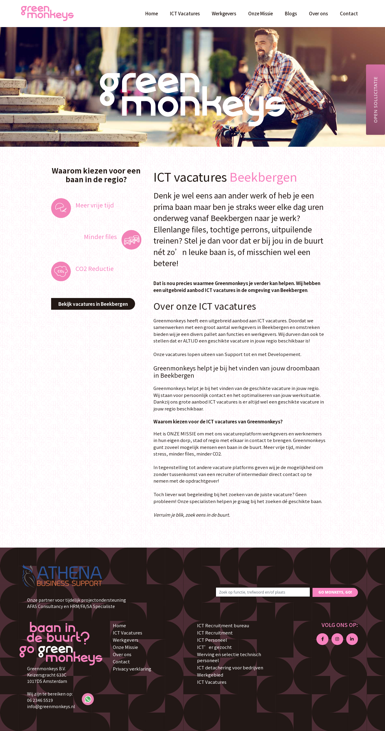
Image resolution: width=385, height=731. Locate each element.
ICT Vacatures (185, 13)
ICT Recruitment (215, 632)
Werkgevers (224, 13)
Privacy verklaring (132, 668)
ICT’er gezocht (214, 647)
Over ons (318, 13)
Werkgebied (210, 674)
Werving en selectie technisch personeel (229, 657)
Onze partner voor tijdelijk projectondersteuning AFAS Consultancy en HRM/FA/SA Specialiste (76, 603)
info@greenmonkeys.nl (51, 706)
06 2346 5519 (40, 700)
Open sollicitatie (375, 99)
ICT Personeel (212, 640)
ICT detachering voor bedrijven (230, 667)
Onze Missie (260, 13)
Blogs (291, 13)
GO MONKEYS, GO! (335, 592)
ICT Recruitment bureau (223, 625)
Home (151, 13)
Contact (349, 13)
